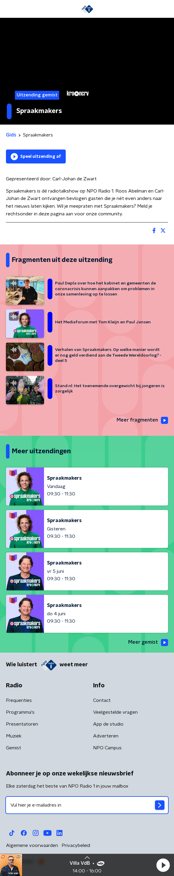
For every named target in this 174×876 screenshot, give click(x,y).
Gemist (13, 747)
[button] (163, 865)
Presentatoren (22, 724)
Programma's (20, 712)
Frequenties (19, 700)
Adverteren (105, 736)
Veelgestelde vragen (115, 712)
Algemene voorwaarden (32, 845)
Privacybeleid (76, 845)
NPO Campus (107, 747)
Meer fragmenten (142, 420)
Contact (102, 700)
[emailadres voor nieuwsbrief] (87, 805)
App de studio (108, 724)
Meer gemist (148, 642)
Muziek (13, 736)
